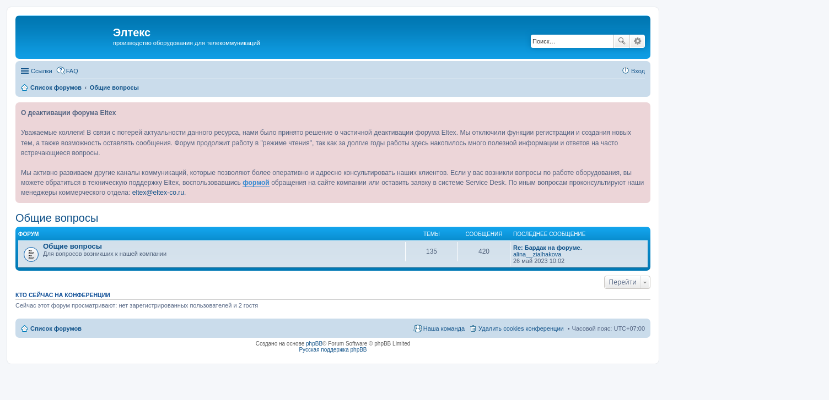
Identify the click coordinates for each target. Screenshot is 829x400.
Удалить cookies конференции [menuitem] (521, 328)
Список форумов (56, 328)
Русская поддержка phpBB (333, 350)
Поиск (621, 41)
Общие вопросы (56, 218)
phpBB (314, 344)
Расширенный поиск (637, 41)
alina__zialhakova (537, 254)
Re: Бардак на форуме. (547, 247)
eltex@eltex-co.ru (158, 192)
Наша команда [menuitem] (444, 328)
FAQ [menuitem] (72, 71)
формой (256, 183)
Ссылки (41, 71)
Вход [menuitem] (638, 71)
